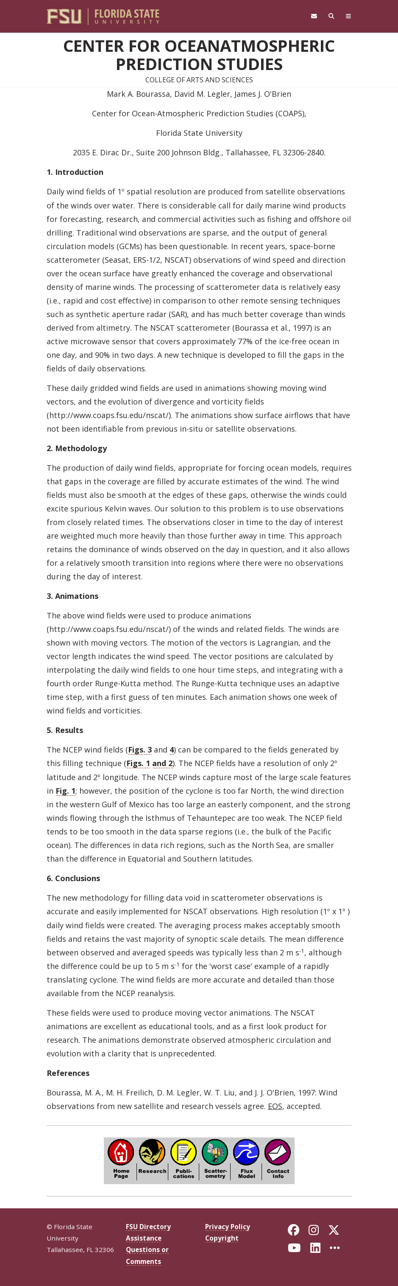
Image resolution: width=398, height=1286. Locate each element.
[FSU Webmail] (314, 16)
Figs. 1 (138, 763)
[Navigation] (348, 16)
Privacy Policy (227, 1226)
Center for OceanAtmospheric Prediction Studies (199, 54)
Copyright (222, 1238)
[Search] (331, 16)
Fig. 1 (65, 791)
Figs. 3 (140, 749)
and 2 (162, 763)
